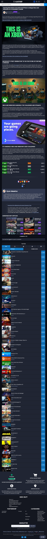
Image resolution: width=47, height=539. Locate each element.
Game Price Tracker (41, 517)
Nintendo (27, 524)
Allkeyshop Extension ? (13, 511)
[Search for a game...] (23, 4)
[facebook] (22, 191)
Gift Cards (39, 520)
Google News (35, 217)
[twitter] (25, 191)
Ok (22, 537)
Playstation (27, 521)
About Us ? (11, 504)
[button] (44, 1)
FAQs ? (10, 510)
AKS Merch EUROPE (41, 526)
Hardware (15, 11)
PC (25, 516)
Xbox (26, 519)
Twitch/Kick (4, 516)
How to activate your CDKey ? (15, 509)
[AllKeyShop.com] (17, 1)
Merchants (4, 517)
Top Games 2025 (40, 523)
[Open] (2, 1)
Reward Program (40, 518)
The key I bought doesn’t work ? (15, 508)
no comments (17, 13)
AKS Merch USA (40, 524)
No (25, 537)
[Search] (45, 4)
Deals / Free (39, 521)
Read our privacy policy (29, 535)
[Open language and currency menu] (37, 1)
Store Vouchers (40, 516)
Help (42, 537)
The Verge (16, 65)
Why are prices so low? (13, 507)
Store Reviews (40, 522)
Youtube (20, 516)
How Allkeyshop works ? (14, 505)
